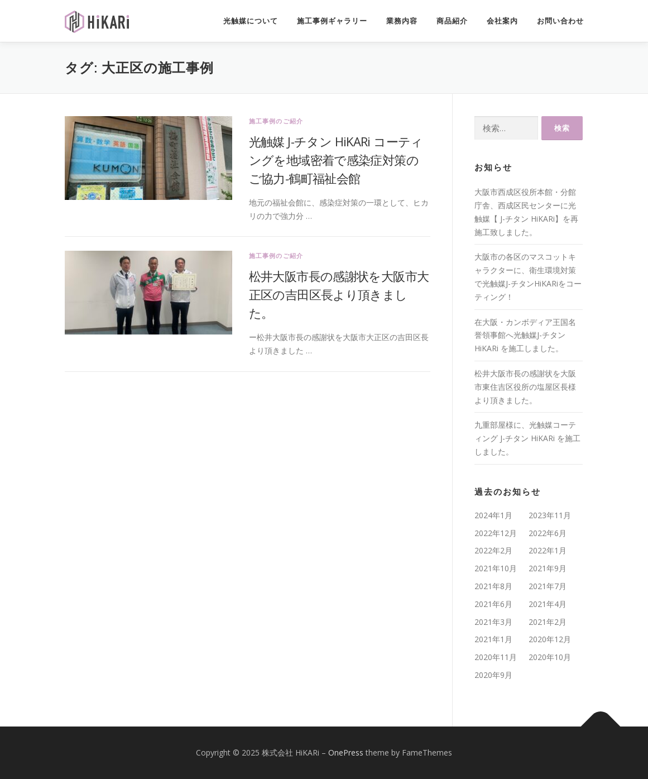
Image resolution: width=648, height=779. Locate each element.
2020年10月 (550, 657)
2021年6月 (493, 604)
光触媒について (250, 21)
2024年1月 (493, 515)
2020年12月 (550, 639)
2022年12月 (495, 533)
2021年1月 (493, 639)
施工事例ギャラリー (332, 21)
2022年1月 (548, 550)
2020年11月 (495, 657)
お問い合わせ (560, 21)
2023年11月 (550, 515)
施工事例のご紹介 (276, 121)
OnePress (345, 752)
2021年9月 (548, 568)
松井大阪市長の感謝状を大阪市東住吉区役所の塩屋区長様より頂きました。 (525, 386)
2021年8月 (493, 586)
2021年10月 (495, 568)
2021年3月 (493, 621)
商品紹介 (452, 21)
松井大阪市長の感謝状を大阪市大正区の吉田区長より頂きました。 (339, 294)
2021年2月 (548, 621)
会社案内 (502, 21)
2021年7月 (548, 586)
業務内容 (401, 21)
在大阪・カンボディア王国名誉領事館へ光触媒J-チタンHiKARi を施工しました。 (525, 335)
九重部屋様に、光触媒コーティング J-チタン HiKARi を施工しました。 (527, 438)
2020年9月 (493, 675)
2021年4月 (548, 604)
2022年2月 (493, 550)
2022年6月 (548, 533)
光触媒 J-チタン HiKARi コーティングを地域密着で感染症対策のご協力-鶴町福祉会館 (336, 160)
